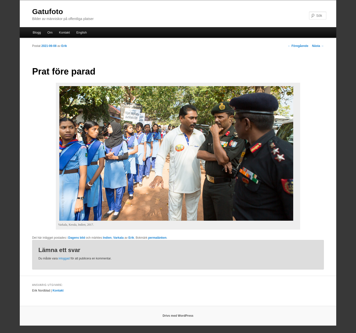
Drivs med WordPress (178, 315)
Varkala (118, 237)
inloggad (64, 258)
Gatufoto (47, 11)
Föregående (298, 46)
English (81, 32)
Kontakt (64, 32)
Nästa (318, 46)
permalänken (157, 237)
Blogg (37, 32)
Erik (64, 46)
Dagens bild (76, 237)
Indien (107, 237)
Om (50, 32)
